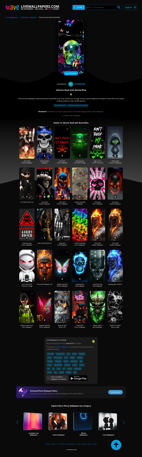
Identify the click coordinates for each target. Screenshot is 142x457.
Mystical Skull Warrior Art (62, 326)
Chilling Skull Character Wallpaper (115, 162)
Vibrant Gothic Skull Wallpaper (97, 326)
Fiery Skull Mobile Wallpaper (26, 162)
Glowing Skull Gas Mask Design (79, 162)
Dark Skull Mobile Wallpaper (44, 203)
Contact (47, 444)
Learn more (115, 392)
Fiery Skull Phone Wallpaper (62, 203)
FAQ (89, 444)
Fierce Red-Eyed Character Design (26, 285)
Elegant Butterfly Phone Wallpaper (62, 285)
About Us (55, 444)
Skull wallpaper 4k (60, 105)
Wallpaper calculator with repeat (77, 105)
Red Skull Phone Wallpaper (62, 162)
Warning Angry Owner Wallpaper (26, 244)
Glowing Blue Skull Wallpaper (80, 285)
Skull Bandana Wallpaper (44, 162)
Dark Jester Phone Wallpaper (79, 326)
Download (71, 73)
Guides (94, 444)
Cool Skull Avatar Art (26, 202)
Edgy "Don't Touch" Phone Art (97, 162)
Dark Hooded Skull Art (44, 243)
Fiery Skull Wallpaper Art (44, 284)
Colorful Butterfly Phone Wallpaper (79, 244)
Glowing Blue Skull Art (115, 284)
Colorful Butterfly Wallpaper (79, 203)
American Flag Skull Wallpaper (97, 285)
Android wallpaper (61, 347)
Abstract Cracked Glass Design (115, 326)
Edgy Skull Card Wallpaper (62, 244)
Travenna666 (76, 84)
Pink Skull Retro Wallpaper (97, 203)
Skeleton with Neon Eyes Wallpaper (27, 326)
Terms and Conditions (67, 444)
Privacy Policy (81, 444)
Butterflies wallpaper (28, 17)
